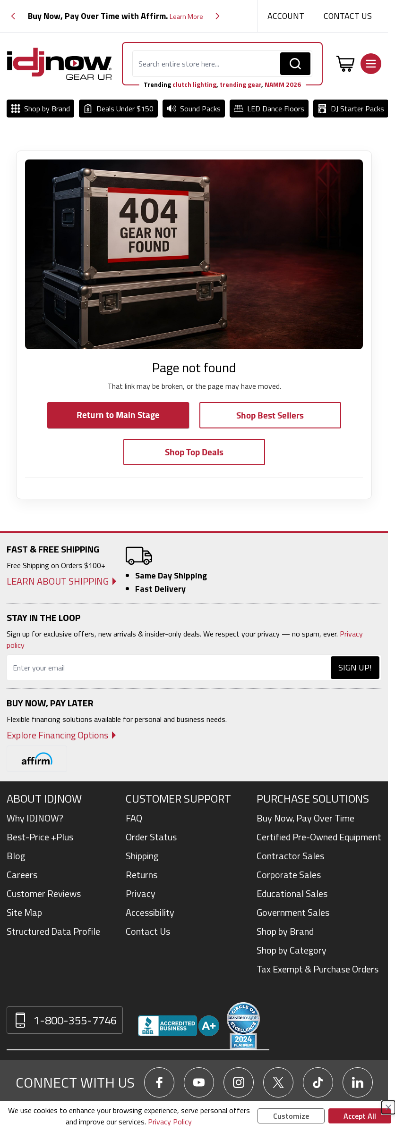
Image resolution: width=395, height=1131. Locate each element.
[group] (115, 16)
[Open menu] (371, 63)
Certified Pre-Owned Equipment (319, 836)
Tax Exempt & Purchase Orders (317, 969)
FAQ (134, 818)
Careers (22, 874)
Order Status (151, 836)
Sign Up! (355, 667)
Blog (16, 855)
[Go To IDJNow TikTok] (318, 1082)
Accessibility (150, 912)
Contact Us (348, 15)
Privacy (140, 893)
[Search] (295, 63)
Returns (141, 874)
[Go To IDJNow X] (278, 1082)
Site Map (24, 912)
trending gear (240, 84)
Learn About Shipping (58, 581)
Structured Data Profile (53, 931)
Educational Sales (292, 893)
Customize (291, 1116)
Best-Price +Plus (40, 836)
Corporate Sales (289, 874)
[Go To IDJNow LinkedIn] (358, 1082)
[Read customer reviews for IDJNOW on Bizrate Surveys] (243, 1025)
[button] (13, 16)
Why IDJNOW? (35, 818)
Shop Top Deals (194, 451)
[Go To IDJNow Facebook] (159, 1082)
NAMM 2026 (283, 84)
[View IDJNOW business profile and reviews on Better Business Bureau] (178, 1025)
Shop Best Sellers (270, 415)
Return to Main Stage (118, 414)
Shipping (142, 855)
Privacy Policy (170, 1121)
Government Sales (293, 912)
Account (285, 15)
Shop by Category (291, 950)
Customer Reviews (44, 893)
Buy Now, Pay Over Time (305, 818)
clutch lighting (194, 84)
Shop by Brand (285, 931)
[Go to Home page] (59, 64)
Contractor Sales (290, 855)
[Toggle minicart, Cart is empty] (345, 63)
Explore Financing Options (57, 735)
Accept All (359, 1116)
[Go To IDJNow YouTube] (199, 1082)
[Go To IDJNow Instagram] (238, 1082)
